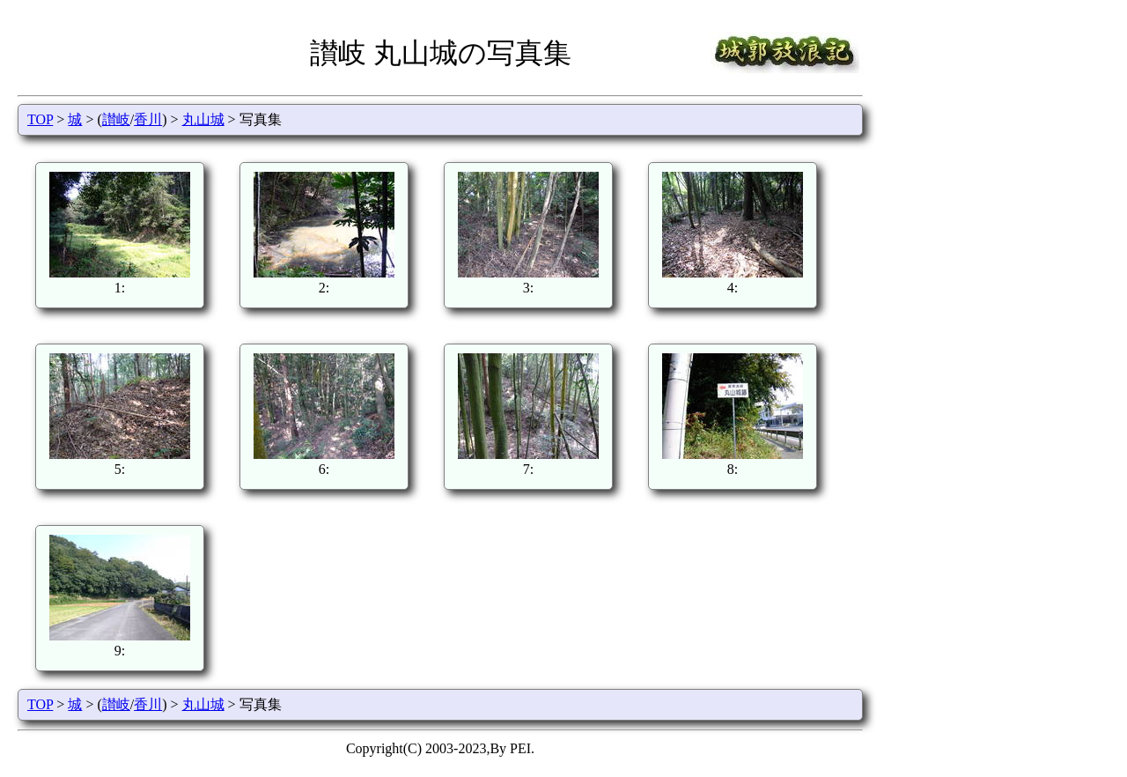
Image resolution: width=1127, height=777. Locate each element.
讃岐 (116, 119)
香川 (148, 119)
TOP (40, 119)
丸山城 (203, 119)
